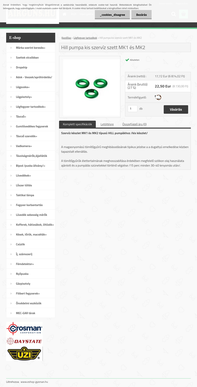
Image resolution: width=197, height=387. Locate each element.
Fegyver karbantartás (29, 205)
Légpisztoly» (24, 97)
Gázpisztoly (23, 283)
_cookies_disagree (112, 14)
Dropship (21, 67)
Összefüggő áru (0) (134, 124)
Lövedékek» (23, 175)
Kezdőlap (66, 38)
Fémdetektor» (25, 264)
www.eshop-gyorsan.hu (34, 382)
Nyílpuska (22, 274)
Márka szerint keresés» (30, 47)
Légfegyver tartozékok (85, 38)
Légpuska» (23, 87)
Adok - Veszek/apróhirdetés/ (34, 77)
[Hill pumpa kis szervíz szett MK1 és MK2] (89, 57)
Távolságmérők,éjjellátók (31, 156)
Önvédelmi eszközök (28, 303)
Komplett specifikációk (77, 124)
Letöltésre (107, 124)
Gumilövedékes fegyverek (32, 126)
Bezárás (141, 14)
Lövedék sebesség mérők (31, 215)
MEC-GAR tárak (25, 313)
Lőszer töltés (24, 185)
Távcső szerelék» (26, 136)
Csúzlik (20, 244)
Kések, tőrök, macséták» (31, 234)
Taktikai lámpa (25, 195)
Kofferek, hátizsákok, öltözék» (35, 224)
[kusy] (132, 108)
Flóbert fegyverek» (28, 293)
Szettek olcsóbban (27, 57)
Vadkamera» (24, 146)
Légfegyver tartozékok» (31, 106)
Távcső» (21, 116)
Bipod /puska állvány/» (30, 165)
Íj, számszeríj (24, 254)
